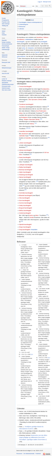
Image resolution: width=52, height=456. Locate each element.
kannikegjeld (20, 41)
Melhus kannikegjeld (25, 210)
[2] (49, 56)
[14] (30, 135)
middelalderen (29, 39)
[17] (26, 146)
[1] (24, 49)
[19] (31, 161)
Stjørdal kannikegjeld (25, 224)
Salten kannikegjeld (25, 172)
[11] (36, 123)
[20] (37, 181)
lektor (36, 215)
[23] (47, 214)
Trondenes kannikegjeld (26, 104)
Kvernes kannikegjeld (25, 203)
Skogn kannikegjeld (25, 227)
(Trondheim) (21, 39)
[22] (25, 189)
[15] (49, 137)
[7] (24, 101)
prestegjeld (44, 41)
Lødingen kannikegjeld (25, 164)
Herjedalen (34, 229)
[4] (21, 64)
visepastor (31, 48)
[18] (30, 154)
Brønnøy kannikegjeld (25, 169)
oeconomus (25, 71)
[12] (27, 128)
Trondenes (22, 107)
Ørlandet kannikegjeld (25, 195)
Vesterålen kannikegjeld (26, 131)
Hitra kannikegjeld (24, 198)
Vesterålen (28, 138)
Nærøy (32, 123)
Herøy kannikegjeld (24, 157)
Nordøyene (24, 117)
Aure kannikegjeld (24, 200)
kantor (31, 215)
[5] (18, 72)
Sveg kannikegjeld (24, 229)
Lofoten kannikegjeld (25, 143)
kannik (37, 52)
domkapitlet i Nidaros (40, 67)
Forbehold (38, 453)
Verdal (32, 217)
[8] (48, 106)
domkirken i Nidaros (42, 37)
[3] (17, 58)
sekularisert (24, 133)
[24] (22, 221)
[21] (23, 185)
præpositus (46, 89)
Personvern (19, 453)
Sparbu (48, 71)
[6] (43, 92)
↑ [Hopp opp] (38, 244)
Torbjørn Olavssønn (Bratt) (31, 119)
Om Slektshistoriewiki (28, 453)
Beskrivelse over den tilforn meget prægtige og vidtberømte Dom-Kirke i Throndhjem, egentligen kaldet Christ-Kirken (33, 437)
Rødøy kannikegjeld (25, 167)
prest (23, 48)
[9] (43, 112)
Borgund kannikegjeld (25, 208)
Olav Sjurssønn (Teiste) (35, 99)
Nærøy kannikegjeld (25, 177)
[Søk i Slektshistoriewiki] (46, 6)
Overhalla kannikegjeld (26, 193)
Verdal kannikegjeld (25, 213)
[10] (41, 119)
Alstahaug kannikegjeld (26, 174)
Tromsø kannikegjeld (25, 86)
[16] (20, 139)
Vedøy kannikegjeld (25, 205)
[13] (29, 128)
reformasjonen (21, 56)
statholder (22, 136)
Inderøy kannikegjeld (25, 150)
